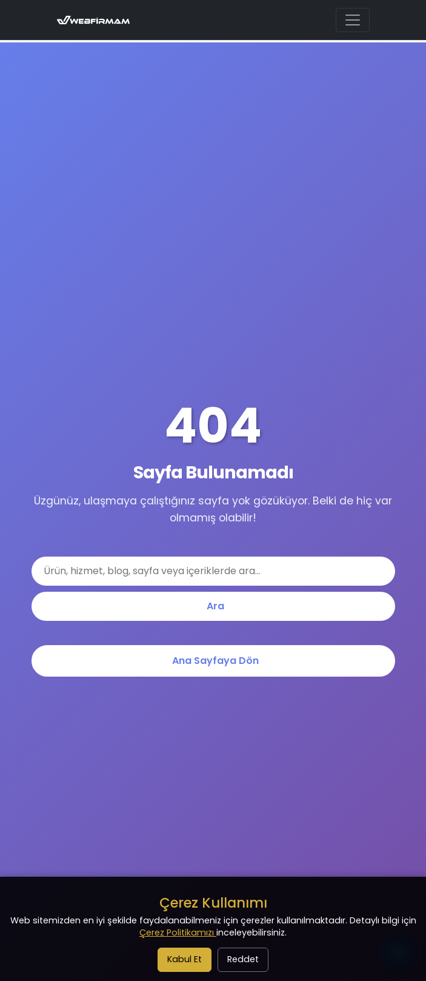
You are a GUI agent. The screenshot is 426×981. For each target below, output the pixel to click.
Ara (215, 606)
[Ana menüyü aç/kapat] (353, 20)
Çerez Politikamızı (177, 932)
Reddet (243, 959)
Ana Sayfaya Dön (215, 661)
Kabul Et (184, 959)
